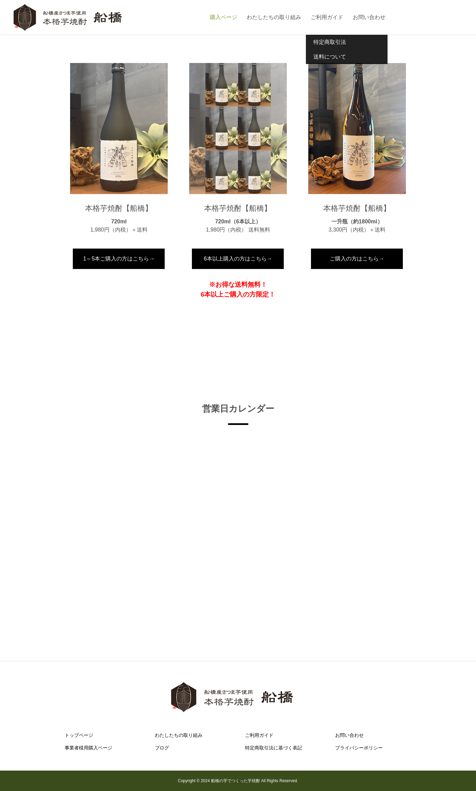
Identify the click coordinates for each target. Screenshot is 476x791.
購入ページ (223, 17)
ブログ (162, 747)
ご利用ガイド (327, 17)
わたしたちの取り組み (274, 17)
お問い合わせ (369, 17)
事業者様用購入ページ (88, 747)
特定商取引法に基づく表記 (273, 747)
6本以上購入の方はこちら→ (238, 259)
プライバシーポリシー (359, 747)
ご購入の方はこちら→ (357, 259)
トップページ (79, 735)
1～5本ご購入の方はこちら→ (119, 259)
